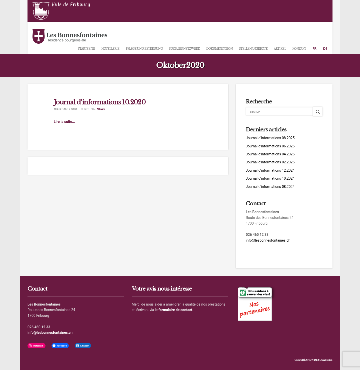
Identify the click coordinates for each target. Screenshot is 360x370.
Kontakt (299, 48)
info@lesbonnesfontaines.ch (268, 240)
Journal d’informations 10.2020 (100, 102)
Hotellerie (110, 48)
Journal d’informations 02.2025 (270, 162)
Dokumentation (219, 48)
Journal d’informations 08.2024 (270, 187)
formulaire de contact (175, 310)
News (101, 109)
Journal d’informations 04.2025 (270, 154)
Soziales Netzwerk (184, 48)
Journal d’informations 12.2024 (270, 170)
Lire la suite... (64, 122)
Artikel (280, 48)
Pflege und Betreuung (144, 48)
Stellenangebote (253, 48)
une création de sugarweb (313, 360)
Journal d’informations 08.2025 (270, 138)
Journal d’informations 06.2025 (270, 146)
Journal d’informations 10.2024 (270, 178)
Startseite (86, 48)
